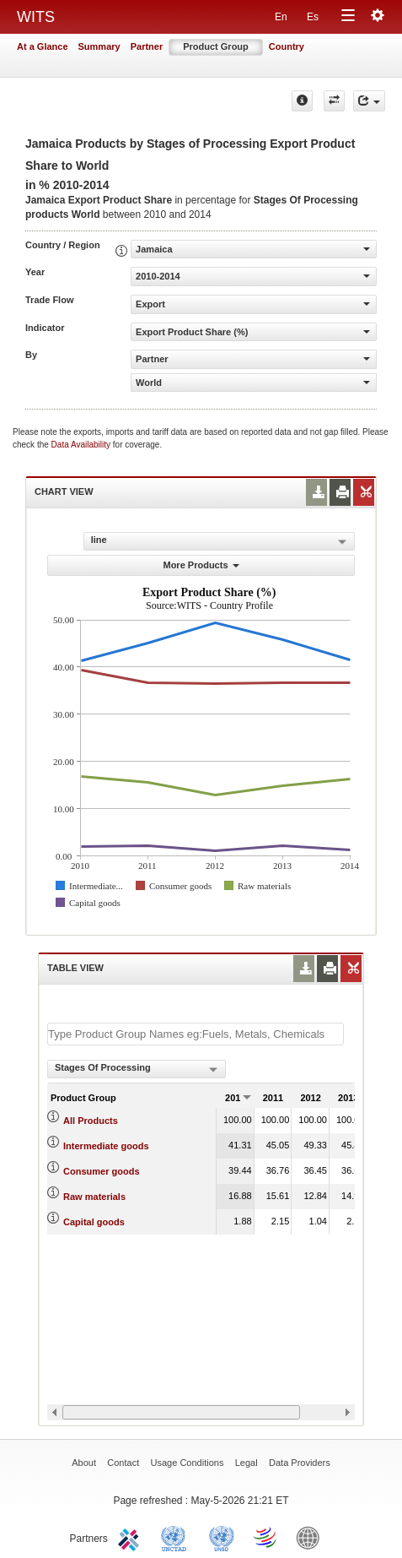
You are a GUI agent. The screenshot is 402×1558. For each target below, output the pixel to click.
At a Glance (42, 46)
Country (286, 46)
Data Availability (82, 444)
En (281, 17)
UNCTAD (177, 1537)
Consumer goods (101, 1171)
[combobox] (136, 1069)
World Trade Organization (266, 1537)
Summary (99, 46)
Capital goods (94, 1222)
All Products (90, 1121)
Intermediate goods (105, 1146)
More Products (201, 565)
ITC (131, 1537)
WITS (36, 16)
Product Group (216, 46)
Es (313, 17)
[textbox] (195, 1034)
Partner (147, 46)
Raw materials (94, 1197)
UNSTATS (222, 1537)
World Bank (312, 1537)
